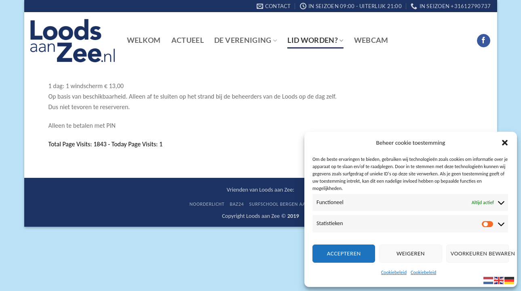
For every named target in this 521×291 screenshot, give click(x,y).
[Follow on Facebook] (483, 41)
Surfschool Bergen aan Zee (284, 204)
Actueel (187, 40)
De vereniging (245, 40)
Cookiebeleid (394, 272)
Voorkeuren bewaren (480, 253)
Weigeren (411, 253)
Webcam (371, 40)
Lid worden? (315, 40)
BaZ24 (237, 204)
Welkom (144, 40)
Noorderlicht (207, 204)
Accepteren (344, 253)
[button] (505, 143)
